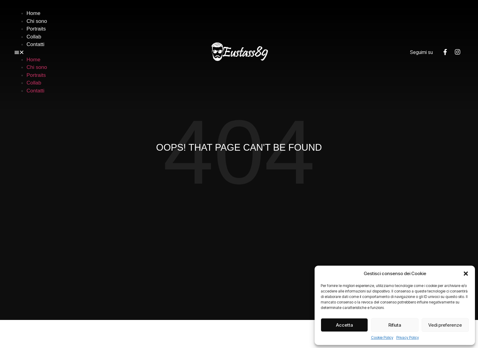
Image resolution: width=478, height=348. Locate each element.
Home (33, 13)
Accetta (344, 325)
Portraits (36, 29)
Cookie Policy (382, 337)
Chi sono (37, 21)
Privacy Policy (407, 337)
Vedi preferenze (445, 325)
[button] (466, 274)
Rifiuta (394, 325)
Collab (34, 37)
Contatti (36, 44)
